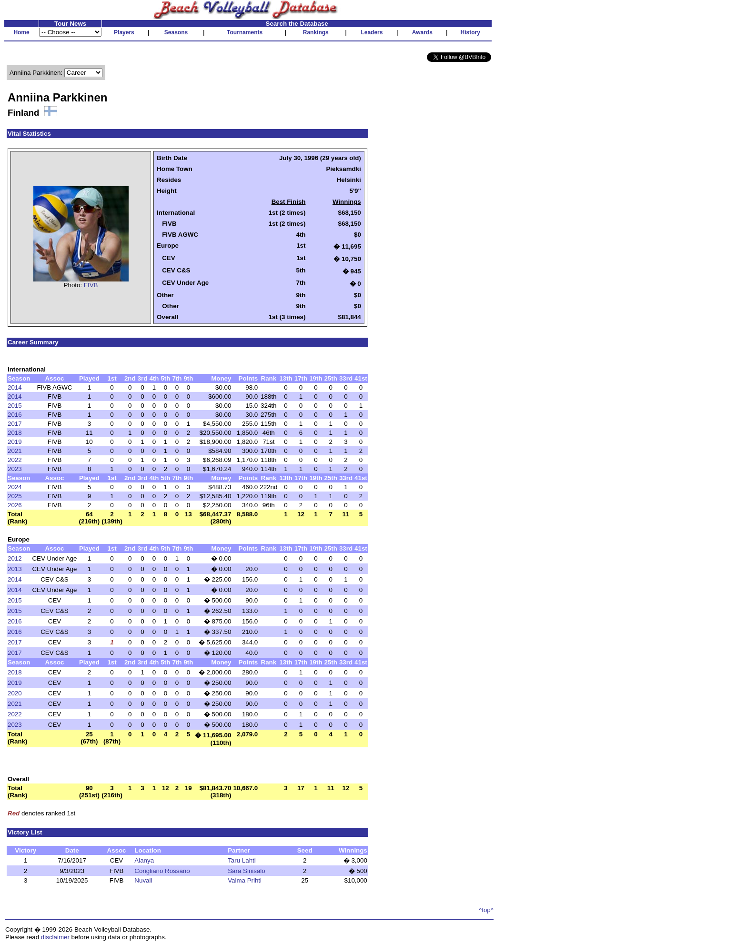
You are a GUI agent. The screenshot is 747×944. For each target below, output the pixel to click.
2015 (15, 405)
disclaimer (55, 937)
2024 (15, 487)
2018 (15, 432)
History (470, 32)
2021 (15, 450)
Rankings (316, 32)
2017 (15, 423)
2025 (15, 496)
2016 (15, 414)
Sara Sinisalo (246, 870)
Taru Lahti (242, 860)
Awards (422, 32)
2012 (15, 558)
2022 (15, 459)
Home (21, 32)
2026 (15, 505)
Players (124, 32)
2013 (15, 568)
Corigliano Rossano (162, 870)
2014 (15, 387)
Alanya (144, 860)
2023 (15, 468)
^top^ (486, 910)
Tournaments (244, 32)
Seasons (176, 32)
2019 (15, 441)
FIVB (91, 285)
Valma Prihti (245, 880)
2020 (15, 693)
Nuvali (143, 880)
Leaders (372, 32)
